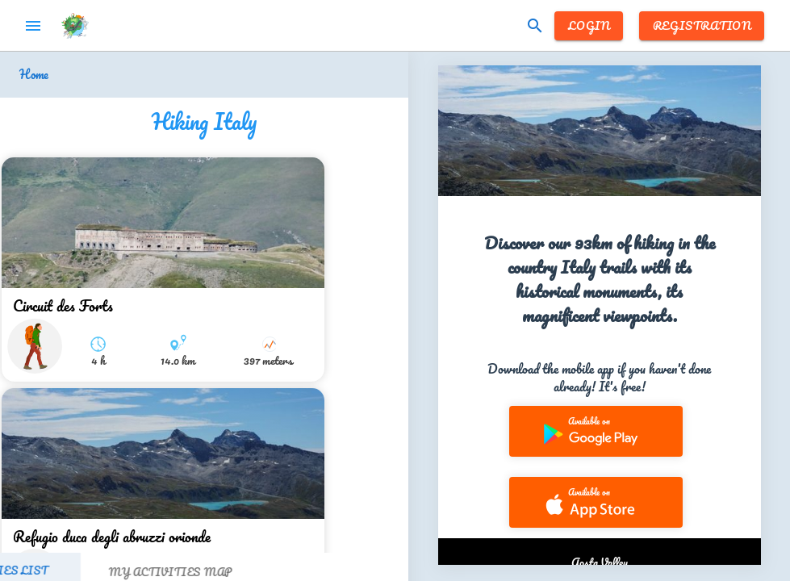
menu (33, 26)
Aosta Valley (599, 562)
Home (33, 74)
